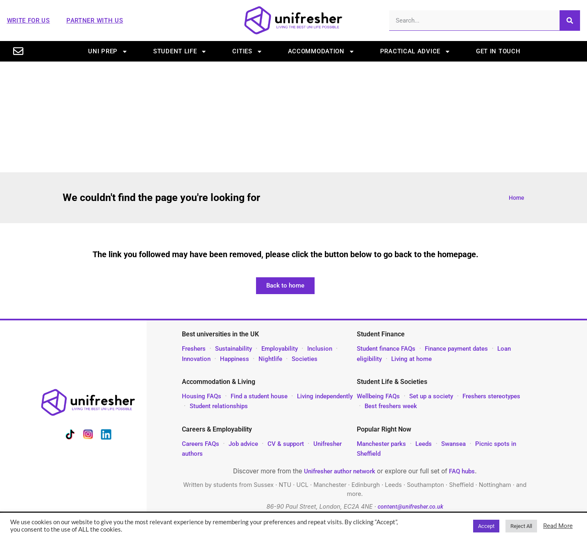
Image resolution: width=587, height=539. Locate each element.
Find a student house (259, 396)
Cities (247, 51)
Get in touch (498, 51)
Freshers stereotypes (491, 396)
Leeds (423, 444)
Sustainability (233, 348)
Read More (558, 526)
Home (516, 197)
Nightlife (270, 359)
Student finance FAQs (386, 348)
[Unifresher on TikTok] (70, 436)
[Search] (570, 20)
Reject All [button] (521, 526)
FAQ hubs (462, 471)
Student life (180, 51)
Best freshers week (391, 406)
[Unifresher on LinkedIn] (106, 436)
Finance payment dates (456, 348)
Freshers (194, 348)
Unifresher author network (339, 471)
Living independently (325, 396)
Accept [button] (486, 526)
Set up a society (431, 396)
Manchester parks (381, 444)
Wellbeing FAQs (378, 396)
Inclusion (319, 348)
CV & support (285, 444)
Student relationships (219, 406)
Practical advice (415, 51)
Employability (279, 348)
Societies (304, 359)
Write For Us (28, 20)
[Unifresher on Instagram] (88, 436)
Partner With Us (94, 20)
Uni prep (108, 51)
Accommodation (321, 51)
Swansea (454, 444)
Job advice (243, 444)
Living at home (411, 359)
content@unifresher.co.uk (410, 506)
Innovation (196, 359)
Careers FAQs (200, 444)
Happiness (234, 359)
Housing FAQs (201, 396)
